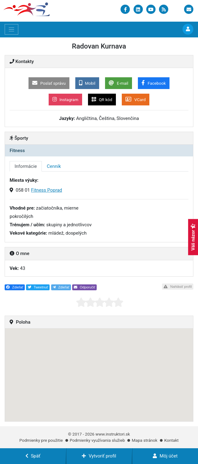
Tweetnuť (38, 287)
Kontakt (171, 440)
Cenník (54, 166)
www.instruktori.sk (112, 434)
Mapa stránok (144, 440)
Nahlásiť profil (177, 286)
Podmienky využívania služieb (97, 440)
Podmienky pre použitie (41, 440)
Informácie (26, 166)
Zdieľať (14, 287)
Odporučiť (84, 287)
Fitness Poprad (46, 190)
